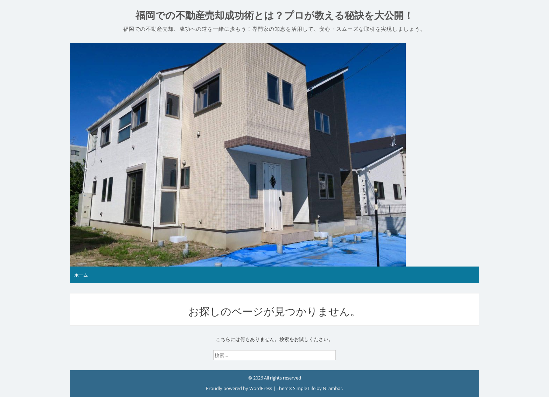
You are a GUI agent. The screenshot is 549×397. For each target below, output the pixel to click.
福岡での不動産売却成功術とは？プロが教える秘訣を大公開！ (274, 15)
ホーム (81, 275)
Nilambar (332, 388)
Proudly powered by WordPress (239, 388)
